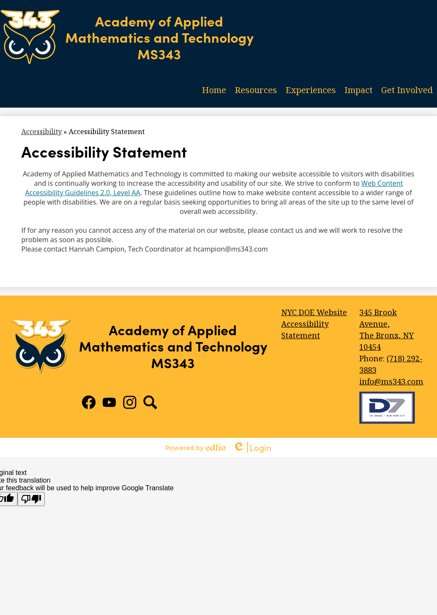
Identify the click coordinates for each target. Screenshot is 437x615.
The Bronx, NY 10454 (392, 329)
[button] (255, 89)
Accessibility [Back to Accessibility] (41, 131)
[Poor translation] (31, 499)
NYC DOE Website (314, 312)
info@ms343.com (391, 381)
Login (252, 447)
